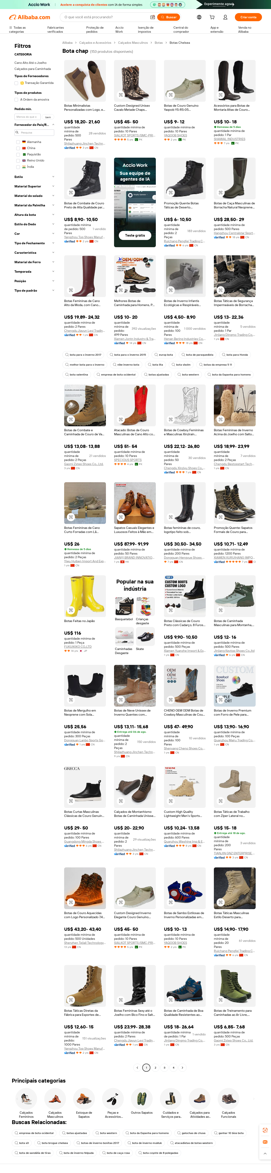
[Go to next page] (182, 1068)
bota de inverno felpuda (76, 1153)
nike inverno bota (126, 364)
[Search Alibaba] (105, 17)
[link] (265, 1130)
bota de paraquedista (197, 355)
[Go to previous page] (137, 1068)
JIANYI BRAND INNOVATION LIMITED (135, 557)
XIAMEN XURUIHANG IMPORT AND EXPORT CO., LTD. (235, 557)
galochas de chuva (191, 1133)
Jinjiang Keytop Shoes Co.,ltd (234, 650)
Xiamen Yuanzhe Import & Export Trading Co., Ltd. (185, 650)
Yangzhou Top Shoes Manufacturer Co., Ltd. (85, 237)
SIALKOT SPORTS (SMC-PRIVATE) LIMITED (135, 135)
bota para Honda (235, 355)
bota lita (155, 364)
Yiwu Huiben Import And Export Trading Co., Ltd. (85, 561)
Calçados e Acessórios (95, 42)
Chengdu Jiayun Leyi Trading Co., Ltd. (85, 330)
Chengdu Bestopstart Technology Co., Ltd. (235, 464)
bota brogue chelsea (52, 1143)
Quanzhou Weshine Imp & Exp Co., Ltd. (185, 841)
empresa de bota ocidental (116, 374)
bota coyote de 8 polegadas (158, 1153)
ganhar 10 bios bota (229, 1133)
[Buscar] (168, 17)
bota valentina (76, 374)
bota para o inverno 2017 (83, 355)
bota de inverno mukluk (145, 1143)
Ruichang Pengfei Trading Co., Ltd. (185, 241)
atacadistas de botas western (191, 1143)
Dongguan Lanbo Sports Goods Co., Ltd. (85, 740)
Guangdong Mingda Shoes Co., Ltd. (85, 841)
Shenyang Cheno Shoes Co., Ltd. (185, 748)
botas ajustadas (156, 374)
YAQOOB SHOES (175, 135)
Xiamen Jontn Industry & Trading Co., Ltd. (135, 339)
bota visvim (181, 364)
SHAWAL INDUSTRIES (229, 139)
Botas (159, 42)
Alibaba (67, 42)
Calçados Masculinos (133, 42)
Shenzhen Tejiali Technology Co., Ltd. (85, 943)
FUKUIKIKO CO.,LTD (78, 646)
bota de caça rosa (116, 1153)
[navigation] (34, 556)
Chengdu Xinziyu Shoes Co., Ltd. (185, 468)
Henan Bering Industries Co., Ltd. (185, 339)
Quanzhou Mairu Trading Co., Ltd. (235, 740)
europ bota (163, 355)
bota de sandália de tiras (33, 1153)
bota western (188, 374)
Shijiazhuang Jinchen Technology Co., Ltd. (85, 143)
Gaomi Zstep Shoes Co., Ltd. (83, 464)
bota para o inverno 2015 (128, 355)
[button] (152, 17)
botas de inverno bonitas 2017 (98, 1143)
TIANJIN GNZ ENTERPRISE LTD (235, 853)
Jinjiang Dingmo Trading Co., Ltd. (235, 334)
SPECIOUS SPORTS (128, 460)
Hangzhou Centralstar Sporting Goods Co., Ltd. (235, 233)
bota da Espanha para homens (229, 374)
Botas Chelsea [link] (180, 42)
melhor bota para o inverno (84, 364)
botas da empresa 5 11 (215, 364)
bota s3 (22, 1143)
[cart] (213, 18)
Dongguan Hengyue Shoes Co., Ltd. (185, 557)
